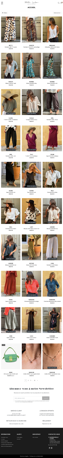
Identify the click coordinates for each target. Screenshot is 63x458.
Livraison (3, 439)
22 (34, 380)
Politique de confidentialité (27, 401)
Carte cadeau (19, 437)
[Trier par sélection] (57, 13)
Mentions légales (4, 440)
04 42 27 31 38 (53, 445)
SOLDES (18, 439)
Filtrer (4, 13)
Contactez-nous (4, 437)
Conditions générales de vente (7, 444)
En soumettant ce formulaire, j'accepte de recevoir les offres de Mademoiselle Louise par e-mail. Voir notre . (32, 401)
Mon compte (35, 437)
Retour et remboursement (6, 446)
